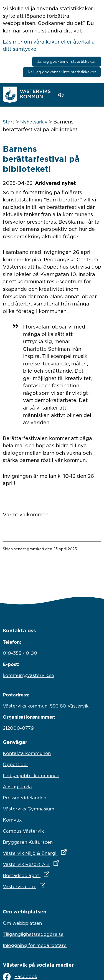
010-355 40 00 (20, 653)
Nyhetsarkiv (33, 122)
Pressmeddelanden (24, 797)
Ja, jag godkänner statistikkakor (66, 61)
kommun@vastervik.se (28, 675)
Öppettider (15, 764)
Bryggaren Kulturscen (28, 842)
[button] (76, 94)
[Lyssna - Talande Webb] (62, 94)
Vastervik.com (48, 885)
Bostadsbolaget (50, 874)
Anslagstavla (17, 786)
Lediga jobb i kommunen (31, 775)
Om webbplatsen (22, 923)
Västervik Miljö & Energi (52, 852)
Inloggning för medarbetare (35, 945)
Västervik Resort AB (52, 863)
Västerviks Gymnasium (28, 809)
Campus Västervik (23, 831)
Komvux (12, 820)
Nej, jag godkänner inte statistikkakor (62, 72)
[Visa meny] (94, 94)
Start (8, 122)
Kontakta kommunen (27, 753)
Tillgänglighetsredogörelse (33, 934)
